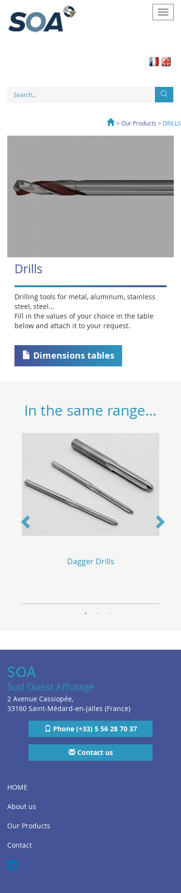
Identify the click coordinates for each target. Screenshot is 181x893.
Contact (19, 845)
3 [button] (109, 612)
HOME (17, 787)
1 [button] (85, 612)
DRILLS (172, 123)
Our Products (138, 123)
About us (21, 806)
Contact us (91, 752)
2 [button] (97, 612)
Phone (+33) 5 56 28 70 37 (90, 728)
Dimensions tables (68, 355)
